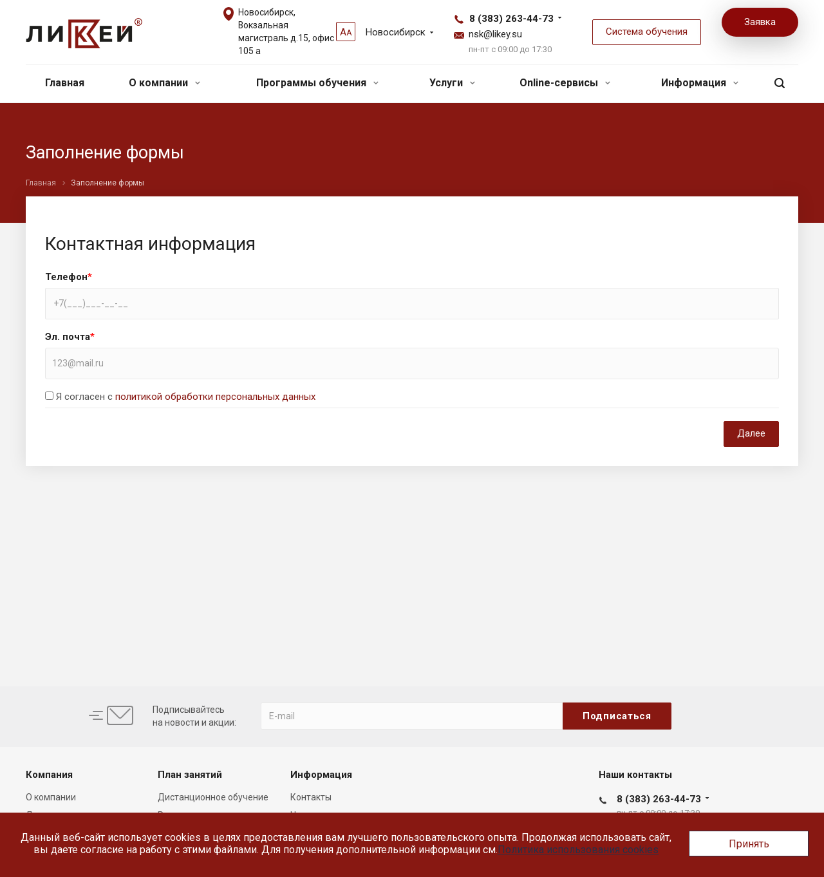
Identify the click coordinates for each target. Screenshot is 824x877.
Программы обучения (317, 83)
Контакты (311, 797)
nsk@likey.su (495, 34)
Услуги (452, 83)
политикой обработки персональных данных (215, 396)
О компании (164, 83)
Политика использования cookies (578, 850)
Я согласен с (185, 396)
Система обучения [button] (647, 31)
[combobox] (412, 363)
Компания (49, 774)
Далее (751, 433)
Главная (64, 83)
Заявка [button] (760, 22)
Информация (699, 83)
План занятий (190, 774)
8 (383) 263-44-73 (511, 18)
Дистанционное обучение (213, 797)
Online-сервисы (565, 83)
